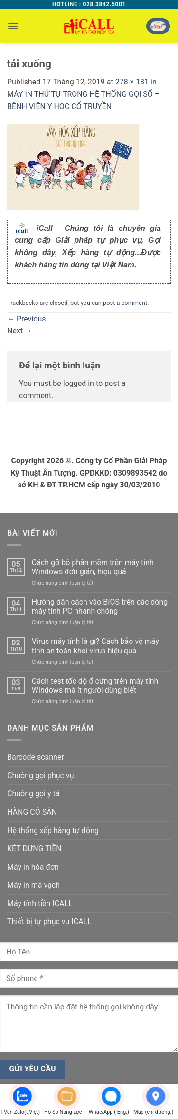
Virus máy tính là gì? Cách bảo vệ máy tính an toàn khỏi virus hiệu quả (95, 646)
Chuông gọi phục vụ (40, 775)
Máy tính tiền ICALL (40, 903)
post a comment (125, 302)
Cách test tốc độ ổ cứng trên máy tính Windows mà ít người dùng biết (95, 686)
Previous (26, 318)
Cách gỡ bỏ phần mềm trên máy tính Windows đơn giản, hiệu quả (93, 567)
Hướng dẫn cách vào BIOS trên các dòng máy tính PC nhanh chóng (100, 606)
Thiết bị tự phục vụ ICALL (49, 921)
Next (19, 330)
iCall (45, 228)
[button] (13, 25)
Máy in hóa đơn (33, 866)
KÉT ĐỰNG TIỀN (34, 848)
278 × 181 (132, 81)
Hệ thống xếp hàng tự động (53, 830)
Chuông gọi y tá (33, 793)
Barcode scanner (35, 756)
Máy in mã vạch (33, 885)
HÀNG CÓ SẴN (32, 811)
